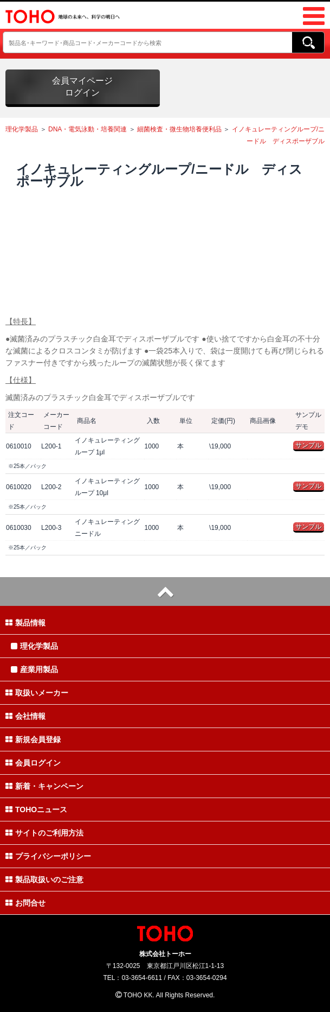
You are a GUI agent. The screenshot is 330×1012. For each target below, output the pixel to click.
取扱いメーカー (36, 692)
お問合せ (25, 903)
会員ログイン (33, 762)
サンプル (308, 445)
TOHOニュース (36, 809)
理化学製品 (21, 129)
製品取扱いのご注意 (44, 879)
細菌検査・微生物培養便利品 (179, 129)
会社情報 (25, 716)
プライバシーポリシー (48, 856)
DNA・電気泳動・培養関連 (87, 129)
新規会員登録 (33, 739)
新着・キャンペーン (44, 786)
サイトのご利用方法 (44, 832)
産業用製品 (34, 669)
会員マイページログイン (82, 86)
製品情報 (25, 622)
